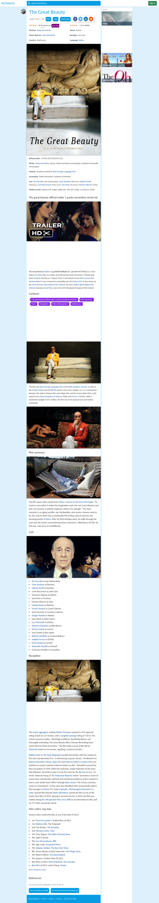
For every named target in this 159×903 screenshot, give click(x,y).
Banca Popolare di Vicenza (51, 396)
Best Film (36, 865)
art (35, 275)
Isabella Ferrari (38, 639)
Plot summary (86, 299)
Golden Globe (38, 390)
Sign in (152, 3)
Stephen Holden (43, 848)
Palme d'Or (77, 281)
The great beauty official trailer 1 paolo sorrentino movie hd (54, 299)
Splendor (64, 789)
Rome (38, 278)
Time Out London (42, 820)
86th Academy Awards (77, 387)
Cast (33, 304)
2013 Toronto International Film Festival (48, 284)
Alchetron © (70, 899)
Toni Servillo (38, 181)
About (34, 899)
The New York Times (60, 848)
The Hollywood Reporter (61, 775)
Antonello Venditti (40, 646)
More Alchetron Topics (37, 870)
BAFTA (53, 390)
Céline (61, 502)
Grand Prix (47, 288)
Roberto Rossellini (37, 762)
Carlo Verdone (65, 181)
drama (40, 275)
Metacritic (33, 749)
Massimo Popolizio (40, 625)
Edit (48, 19)
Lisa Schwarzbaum (44, 841)
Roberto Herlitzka (39, 636)
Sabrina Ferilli (85, 181)
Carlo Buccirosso (44, 185)
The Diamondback (57, 854)
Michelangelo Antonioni (79, 789)
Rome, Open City (53, 762)
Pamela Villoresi (85, 185)
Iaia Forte (65, 185)
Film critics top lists (60, 304)
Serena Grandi (38, 629)
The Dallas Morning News (59, 834)
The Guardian (53, 827)
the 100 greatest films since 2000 (56, 799)
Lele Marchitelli (48, 35)
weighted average (68, 735)
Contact (58, 899)
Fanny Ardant (37, 643)
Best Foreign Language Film (64, 171)
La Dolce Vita (86, 762)
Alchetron (8, 3)
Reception (44, 304)
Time (52, 831)
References (77, 304)
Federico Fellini (72, 762)
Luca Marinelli (38, 622)
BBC (54, 841)
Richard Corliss (42, 831)
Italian (81, 40)
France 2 (75, 396)
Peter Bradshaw (55, 862)
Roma (46, 789)
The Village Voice (73, 851)
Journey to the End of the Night (79, 502)
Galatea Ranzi (38, 605)
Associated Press (53, 844)
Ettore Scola (70, 782)
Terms (44, 899)
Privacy (51, 899)
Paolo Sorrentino (44, 30)
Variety (63, 865)
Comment (65, 19)
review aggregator (40, 732)
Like (55, 19)
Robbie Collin (34, 755)
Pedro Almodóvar (60, 792)
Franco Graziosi (38, 608)
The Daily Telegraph (51, 755)
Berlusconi (83, 772)
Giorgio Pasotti (38, 615)
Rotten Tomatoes (63, 732)
